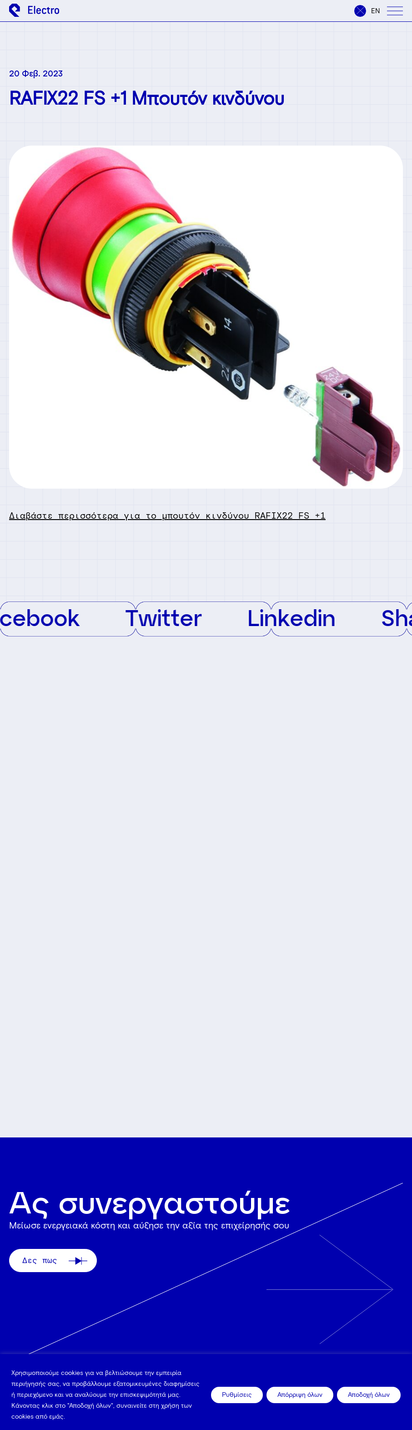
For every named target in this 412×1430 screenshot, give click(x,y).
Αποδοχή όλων (369, 1395)
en (375, 11)
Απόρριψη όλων (299, 1395)
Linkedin (298, 617)
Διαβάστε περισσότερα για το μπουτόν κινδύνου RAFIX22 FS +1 (167, 515)
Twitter (170, 617)
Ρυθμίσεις (237, 1395)
